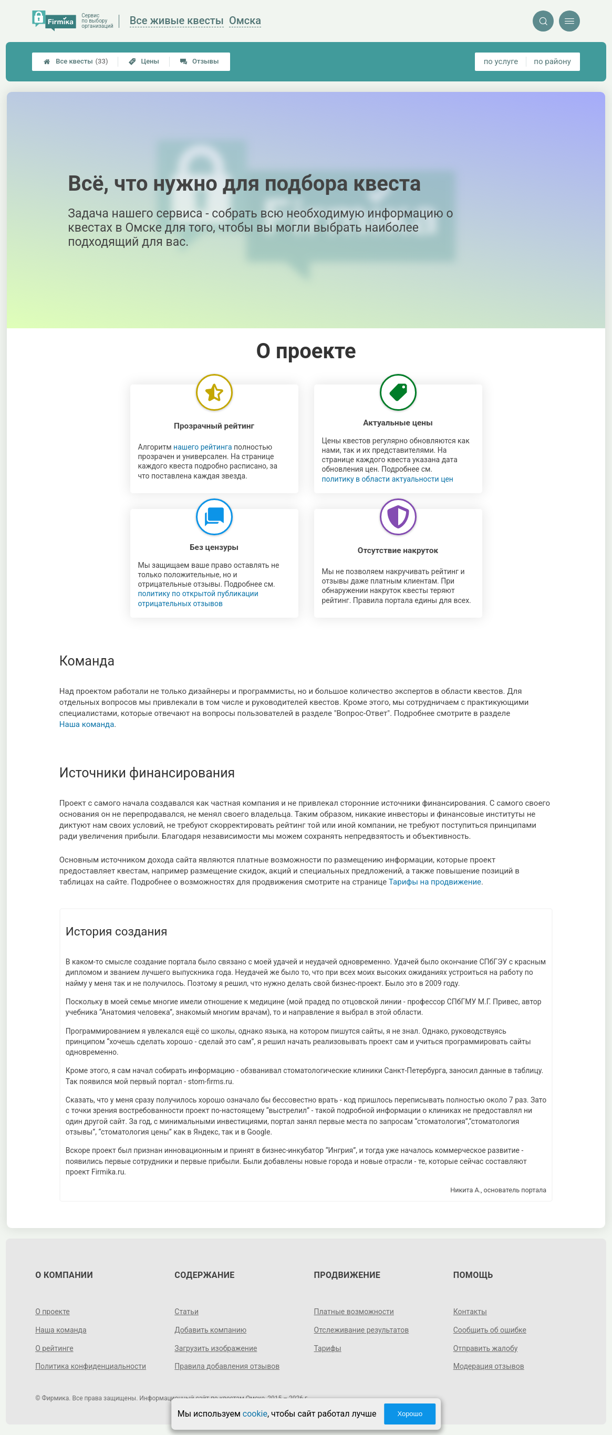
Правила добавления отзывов (226, 1366)
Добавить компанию (210, 1330)
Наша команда (87, 724)
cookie (255, 1414)
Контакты (470, 1311)
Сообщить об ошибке (489, 1330)
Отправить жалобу (485, 1348)
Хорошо (409, 1414)
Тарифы (327, 1348)
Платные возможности (354, 1311)
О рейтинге (54, 1348)
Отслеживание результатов (361, 1330)
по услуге (501, 61)
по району (552, 61)
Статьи (186, 1311)
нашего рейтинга (202, 447)
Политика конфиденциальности (90, 1366)
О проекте (52, 1311)
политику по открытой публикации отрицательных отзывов (198, 598)
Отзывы (199, 61)
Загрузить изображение (215, 1348)
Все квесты (76, 61)
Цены (144, 61)
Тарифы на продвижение (435, 882)
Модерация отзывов (488, 1366)
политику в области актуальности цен (387, 479)
